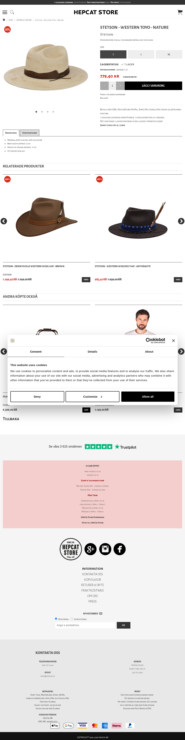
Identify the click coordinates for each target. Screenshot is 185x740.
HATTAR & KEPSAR (24, 20)
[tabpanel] (46, 70)
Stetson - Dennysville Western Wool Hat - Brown (33, 266)
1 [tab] (37, 113)
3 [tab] (49, 113)
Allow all (148, 396)
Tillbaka (11, 418)
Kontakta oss (48, 653)
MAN (11, 20)
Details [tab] (92, 351)
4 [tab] (54, 113)
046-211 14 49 (47, 665)
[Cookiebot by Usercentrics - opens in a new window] (148, 341)
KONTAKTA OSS (92, 574)
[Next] (181, 221)
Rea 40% (104, 98)
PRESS (92, 601)
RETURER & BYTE (92, 585)
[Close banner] (173, 340)
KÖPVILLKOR (92, 580)
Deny (37, 396)
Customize (92, 396)
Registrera (63, 619)
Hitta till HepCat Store (92, 522)
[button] (4, 12)
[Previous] (4, 221)
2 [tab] (43, 113)
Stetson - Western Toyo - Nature (49, 20)
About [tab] (149, 351)
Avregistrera (80, 619)
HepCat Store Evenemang (92, 517)
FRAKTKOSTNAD (92, 590)
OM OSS (92, 596)
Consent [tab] (36, 351)
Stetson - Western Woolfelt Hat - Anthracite (123, 266)
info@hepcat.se (47, 676)
